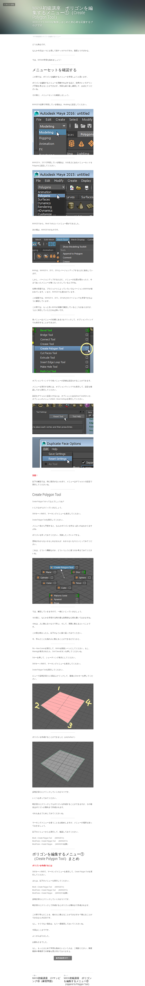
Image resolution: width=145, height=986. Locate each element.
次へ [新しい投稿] (76, 958)
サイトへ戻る (9, 4)
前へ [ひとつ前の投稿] (34, 958)
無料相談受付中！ (72, 941)
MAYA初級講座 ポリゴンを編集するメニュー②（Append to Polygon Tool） (92, 964)
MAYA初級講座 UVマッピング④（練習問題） (50, 963)
